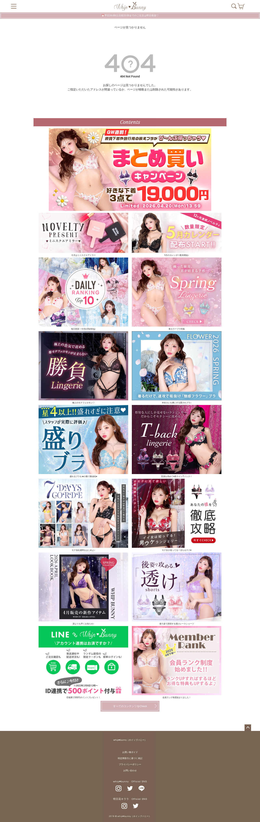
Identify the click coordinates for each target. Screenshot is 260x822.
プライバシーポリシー (130, 764)
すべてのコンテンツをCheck (130, 706)
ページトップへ (248, 727)
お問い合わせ (130, 770)
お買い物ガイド (130, 752)
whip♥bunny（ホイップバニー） (130, 740)
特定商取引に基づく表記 (130, 758)
